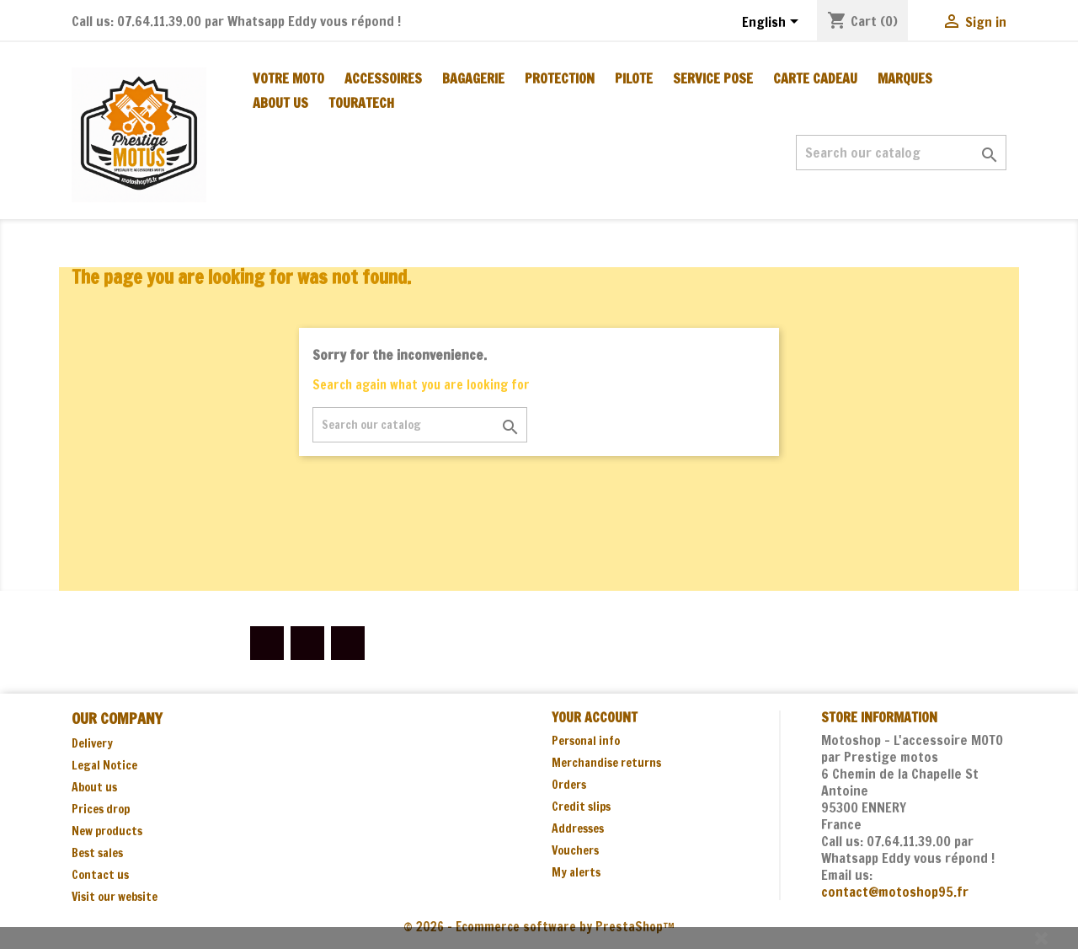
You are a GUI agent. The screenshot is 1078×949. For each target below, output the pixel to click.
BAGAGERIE (473, 78)
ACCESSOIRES (383, 78)
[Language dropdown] (773, 23)
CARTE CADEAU (815, 78)
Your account (595, 717)
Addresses (578, 828)
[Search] (901, 152)
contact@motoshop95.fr (895, 891)
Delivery (92, 743)
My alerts (576, 872)
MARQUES (905, 78)
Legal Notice (104, 765)
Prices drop (101, 809)
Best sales (97, 852)
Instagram (348, 643)
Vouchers (575, 850)
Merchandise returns (606, 762)
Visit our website (114, 896)
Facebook (267, 643)
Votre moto (288, 78)
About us (280, 103)
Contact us (100, 874)
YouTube (307, 643)
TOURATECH (361, 103)
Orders (569, 784)
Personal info (586, 740)
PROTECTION (560, 78)
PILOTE (634, 78)
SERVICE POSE (713, 78)
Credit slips (581, 806)
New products (107, 831)
